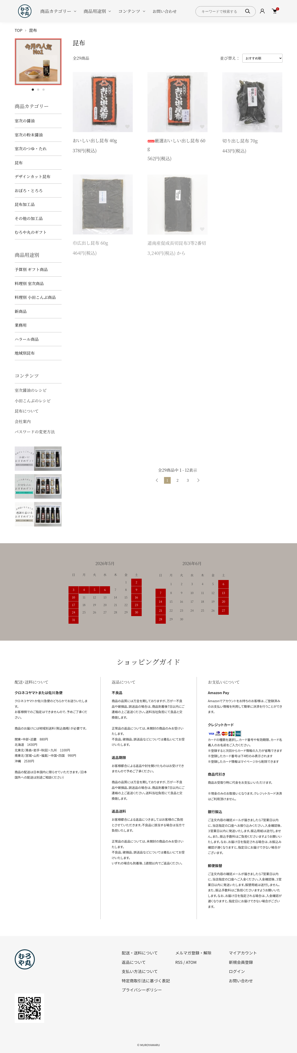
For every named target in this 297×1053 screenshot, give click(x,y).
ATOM (191, 962)
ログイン (237, 971)
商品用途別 (95, 11)
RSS (178, 962)
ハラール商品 (27, 339)
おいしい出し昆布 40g (95, 141)
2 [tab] (38, 89)
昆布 (33, 30)
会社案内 (23, 421)
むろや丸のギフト (31, 232)
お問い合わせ (165, 11)
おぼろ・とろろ (29, 190)
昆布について (27, 411)
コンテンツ (129, 11)
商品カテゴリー (55, 11)
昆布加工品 (25, 204)
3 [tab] (43, 89)
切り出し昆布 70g (240, 142)
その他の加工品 (29, 218)
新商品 (21, 311)
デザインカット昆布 (33, 176)
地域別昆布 (25, 353)
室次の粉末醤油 (29, 135)
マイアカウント (243, 953)
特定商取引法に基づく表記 (146, 980)
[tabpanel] (38, 61)
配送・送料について (140, 953)
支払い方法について (140, 971)
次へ (198, 480)
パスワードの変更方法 (35, 431)
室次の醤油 (25, 120)
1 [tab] (33, 89)
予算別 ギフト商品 (31, 269)
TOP (19, 30)
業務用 (21, 325)
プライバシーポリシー (142, 990)
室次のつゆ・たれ (31, 148)
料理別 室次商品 (29, 283)
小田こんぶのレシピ (33, 400)
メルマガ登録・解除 (193, 953)
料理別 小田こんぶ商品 (35, 297)
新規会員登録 (241, 962)
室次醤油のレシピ (31, 390)
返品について (134, 962)
